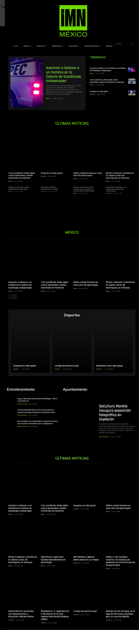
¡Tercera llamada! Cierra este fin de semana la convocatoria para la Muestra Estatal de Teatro (36, 410)
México (48, 98)
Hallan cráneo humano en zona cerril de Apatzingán (87, 174)
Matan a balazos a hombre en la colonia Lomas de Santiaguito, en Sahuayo (120, 175)
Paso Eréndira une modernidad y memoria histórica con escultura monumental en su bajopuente (37, 421)
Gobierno (44, 191)
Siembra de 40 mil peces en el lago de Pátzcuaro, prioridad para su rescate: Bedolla (120, 613)
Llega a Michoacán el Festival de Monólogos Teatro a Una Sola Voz (37, 399)
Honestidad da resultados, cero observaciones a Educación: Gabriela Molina (116, 189)
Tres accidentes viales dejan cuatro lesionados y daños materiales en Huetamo (107, 80)
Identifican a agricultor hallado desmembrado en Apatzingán (18, 188)
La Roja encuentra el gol (67, 365)
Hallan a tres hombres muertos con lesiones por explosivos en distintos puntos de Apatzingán (83, 189)
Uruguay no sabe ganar (99, 91)
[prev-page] (10, 296)
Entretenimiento (22, 403)
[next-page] (14, 296)
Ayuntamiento (104, 436)
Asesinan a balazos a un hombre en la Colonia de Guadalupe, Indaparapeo (63, 74)
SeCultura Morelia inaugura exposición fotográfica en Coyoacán (115, 412)
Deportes (92, 94)
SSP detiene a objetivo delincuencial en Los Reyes (49, 188)
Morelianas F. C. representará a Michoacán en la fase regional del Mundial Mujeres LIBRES (55, 613)
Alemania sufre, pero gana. (109, 365)
